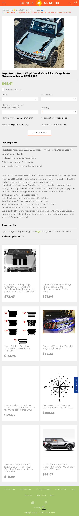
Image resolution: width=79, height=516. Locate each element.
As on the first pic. (12, 89)
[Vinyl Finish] (59, 99)
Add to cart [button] (39, 133)
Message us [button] (76, 385)
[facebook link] (33, 503)
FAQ (72, 489)
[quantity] (59, 112)
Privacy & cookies (43, 489)
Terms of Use (60, 489)
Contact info (10, 489)
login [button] (38, 231)
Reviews (28, 495)
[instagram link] (46, 503)
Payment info (26, 489)
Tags (52, 495)
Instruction (41, 495)
